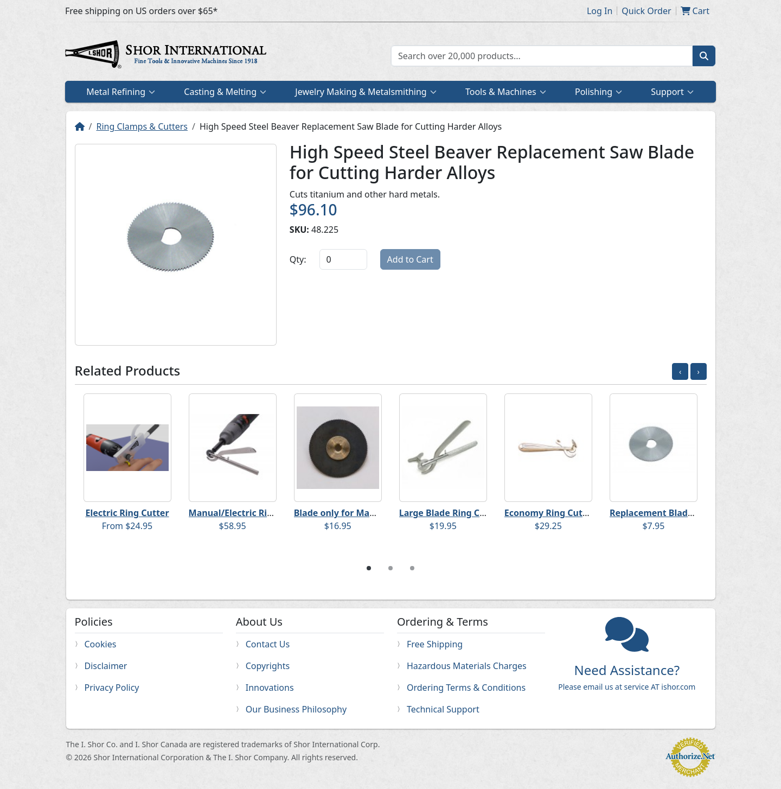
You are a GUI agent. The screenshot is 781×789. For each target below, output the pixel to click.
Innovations (270, 687)
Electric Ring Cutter (127, 513)
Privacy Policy (112, 687)
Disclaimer (106, 666)
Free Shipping (435, 644)
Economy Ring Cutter (550, 513)
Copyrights (268, 666)
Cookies (101, 644)
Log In (599, 11)
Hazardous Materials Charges (467, 666)
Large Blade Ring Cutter (450, 513)
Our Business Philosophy (296, 709)
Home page (168, 56)
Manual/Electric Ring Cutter (249, 513)
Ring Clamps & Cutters (142, 126)
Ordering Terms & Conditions (466, 687)
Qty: (298, 259)
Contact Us (268, 644)
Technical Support (443, 709)
